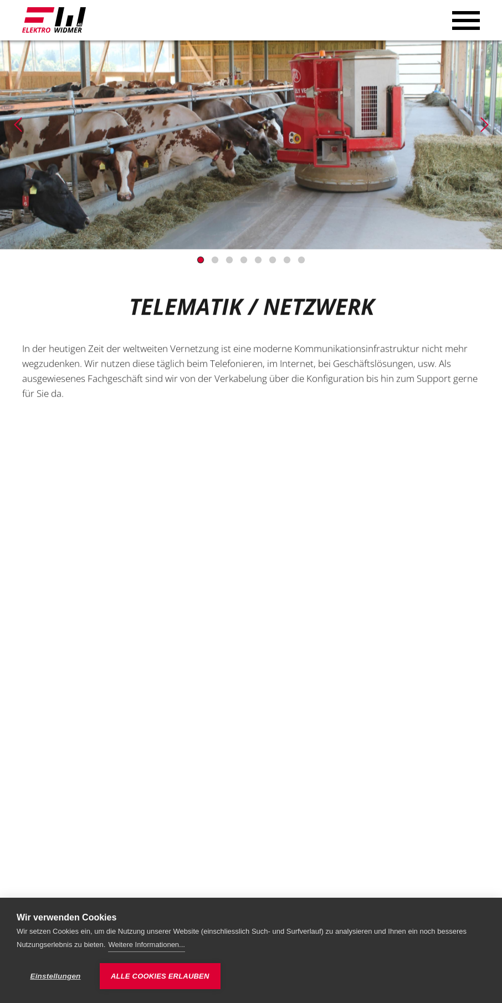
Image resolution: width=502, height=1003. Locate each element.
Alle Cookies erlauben (160, 976)
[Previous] (18, 124)
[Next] (484, 124)
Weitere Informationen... (146, 944)
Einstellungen (55, 976)
